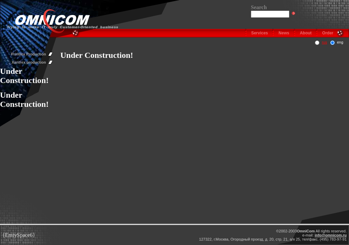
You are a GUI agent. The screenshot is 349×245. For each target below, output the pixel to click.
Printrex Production (28, 54)
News (283, 33)
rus (324, 42)
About (306, 33)
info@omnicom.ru (331, 235)
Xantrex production (29, 62)
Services (259, 33)
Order (327, 33)
